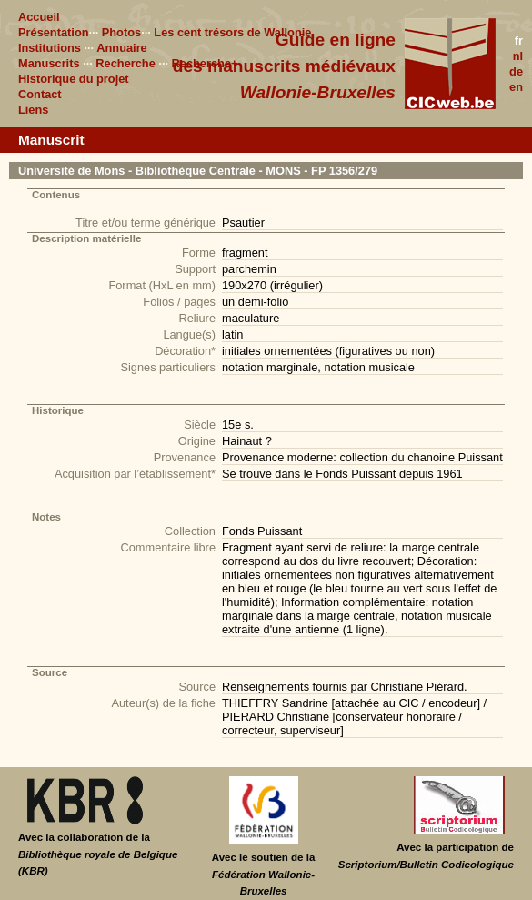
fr (519, 40)
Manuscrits (49, 63)
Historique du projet (73, 79)
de (516, 71)
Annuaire (121, 48)
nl (518, 56)
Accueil (39, 17)
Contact (40, 94)
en (516, 87)
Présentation (53, 32)
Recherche (125, 63)
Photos (121, 32)
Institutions (49, 48)
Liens (33, 109)
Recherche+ (205, 63)
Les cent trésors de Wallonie (232, 32)
